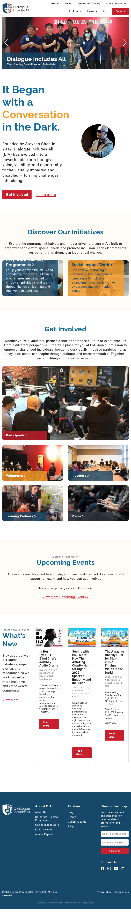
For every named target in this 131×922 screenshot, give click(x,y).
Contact (120, 11)
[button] (64, 65)
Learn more (48, 194)
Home (55, 3)
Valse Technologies (66, 903)
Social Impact (116, 3)
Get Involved (18, 194)
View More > (11, 700)
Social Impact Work (47, 825)
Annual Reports (44, 834)
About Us (40, 812)
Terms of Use (122, 892)
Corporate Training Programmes (46, 819)
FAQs (71, 826)
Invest (92, 11)
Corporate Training (89, 3)
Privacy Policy (104, 892)
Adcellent (45, 673)
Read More (46, 724)
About (68, 3)
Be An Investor (44, 829)
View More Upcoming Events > (65, 597)
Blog (70, 812)
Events (72, 817)
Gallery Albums (77, 821)
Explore (75, 11)
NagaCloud (87, 903)
